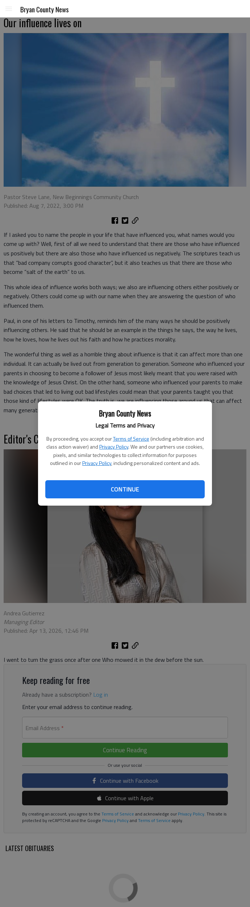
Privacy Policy (113, 446)
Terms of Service (131, 438)
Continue (125, 489)
